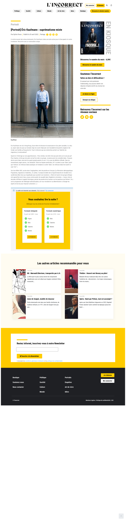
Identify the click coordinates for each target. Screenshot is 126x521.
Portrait (15, 24)
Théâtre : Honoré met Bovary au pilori (93, 273)
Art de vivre (61, 11)
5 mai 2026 (29, 270)
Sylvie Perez (17, 34)
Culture (39, 11)
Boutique (83, 11)
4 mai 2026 (81, 296)
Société (28, 11)
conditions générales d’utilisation (34, 361)
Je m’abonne (32, 237)
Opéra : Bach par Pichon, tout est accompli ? (95, 299)
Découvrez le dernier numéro (100, 11)
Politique (17, 11)
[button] (107, 5)
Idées (72, 11)
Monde (49, 11)
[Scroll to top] (121, 516)
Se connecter (50, 190)
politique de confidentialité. (55, 361)
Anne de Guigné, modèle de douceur (40, 299)
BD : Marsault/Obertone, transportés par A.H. (44, 273)
